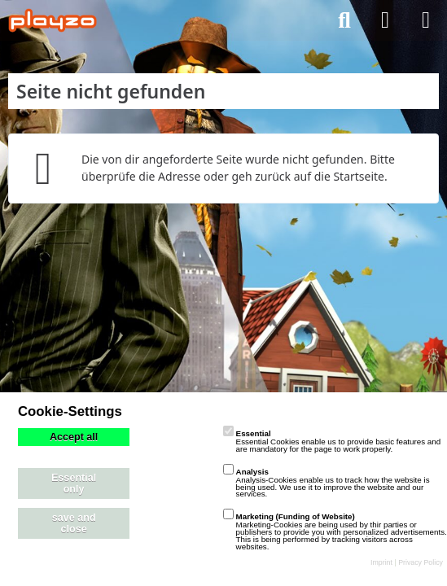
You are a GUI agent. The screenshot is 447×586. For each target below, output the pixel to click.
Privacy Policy (420, 562)
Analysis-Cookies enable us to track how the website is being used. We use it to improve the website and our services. (326, 483)
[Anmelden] (385, 20)
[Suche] (344, 20)
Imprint (381, 562)
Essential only (73, 483)
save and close (74, 523)
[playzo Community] (52, 20)
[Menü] (426, 20)
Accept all (74, 437)
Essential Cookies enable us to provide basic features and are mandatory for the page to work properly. (332, 441)
